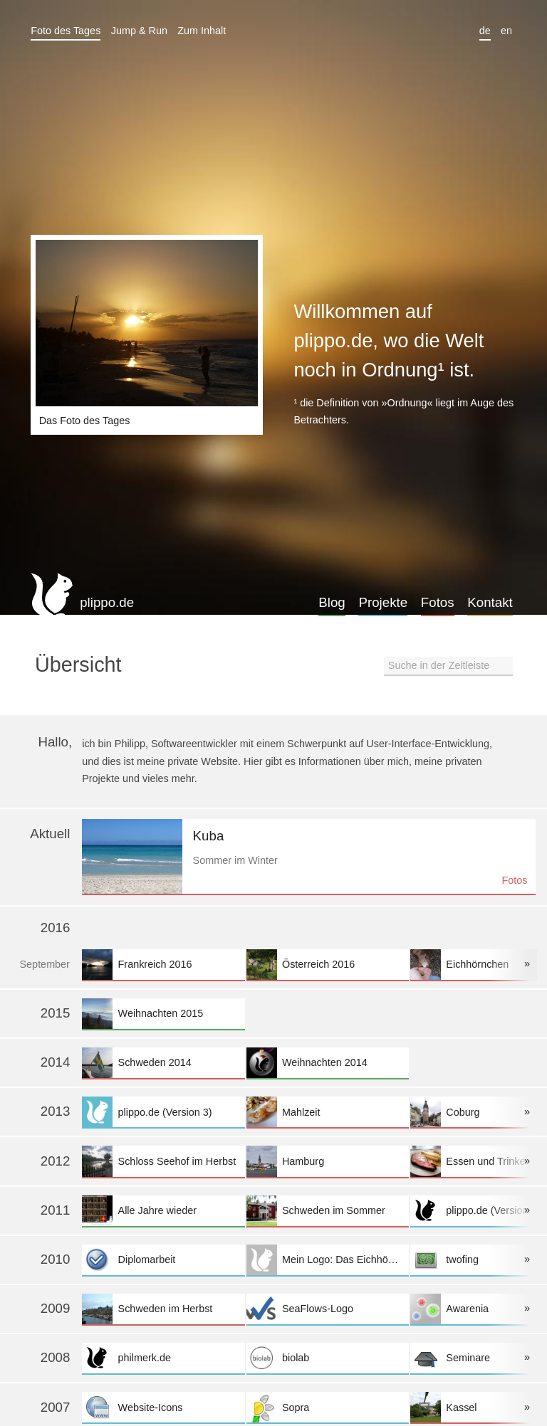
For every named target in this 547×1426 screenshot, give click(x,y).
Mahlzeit (327, 1112)
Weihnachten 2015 (163, 1013)
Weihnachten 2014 (327, 1062)
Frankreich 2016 (163, 964)
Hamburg (327, 1161)
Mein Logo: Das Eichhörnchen (327, 1260)
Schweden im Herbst (163, 1309)
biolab (327, 1358)
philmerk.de (163, 1358)
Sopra (327, 1407)
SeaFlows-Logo (327, 1309)
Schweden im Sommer (327, 1210)
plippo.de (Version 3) (163, 1112)
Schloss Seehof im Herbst (163, 1161)
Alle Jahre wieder (163, 1210)
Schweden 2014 (163, 1062)
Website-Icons (163, 1407)
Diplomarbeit (163, 1260)
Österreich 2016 (327, 964)
